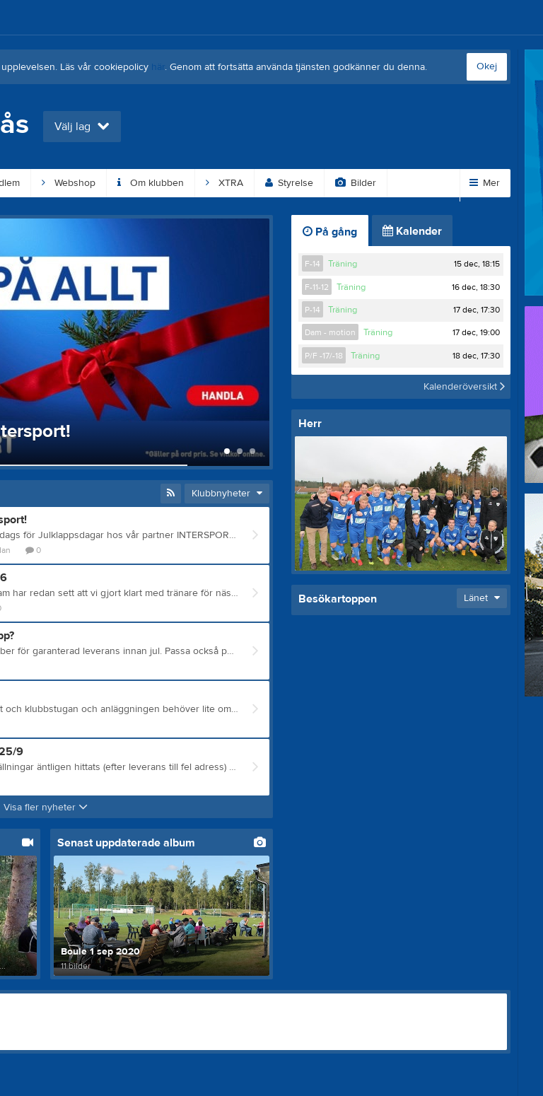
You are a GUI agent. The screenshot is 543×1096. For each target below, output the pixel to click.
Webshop (68, 183)
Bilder (355, 183)
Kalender (412, 231)
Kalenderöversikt (464, 386)
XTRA (224, 183)
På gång (330, 232)
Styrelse (289, 183)
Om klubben (150, 183)
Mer (484, 183)
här (158, 67)
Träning (342, 263)
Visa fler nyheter (46, 807)
